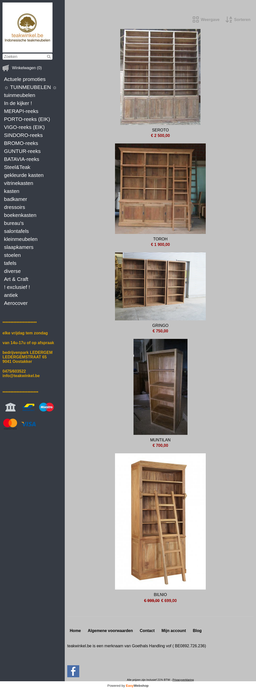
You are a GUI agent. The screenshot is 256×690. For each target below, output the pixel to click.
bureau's (14, 223)
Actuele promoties (25, 79)
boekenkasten (20, 215)
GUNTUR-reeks (22, 151)
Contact (147, 631)
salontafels (16, 231)
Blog (197, 631)
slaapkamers (19, 247)
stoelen (12, 255)
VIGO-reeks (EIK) (24, 127)
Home (75, 631)
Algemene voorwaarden (110, 631)
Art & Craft (16, 279)
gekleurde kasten (24, 175)
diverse (12, 271)
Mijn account (174, 631)
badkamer (15, 199)
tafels (10, 263)
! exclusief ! (17, 287)
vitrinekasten (18, 183)
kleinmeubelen (21, 239)
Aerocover (16, 303)
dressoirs (14, 207)
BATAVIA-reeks (21, 159)
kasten (11, 191)
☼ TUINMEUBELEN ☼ (30, 87)
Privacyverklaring (183, 679)
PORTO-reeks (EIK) (27, 119)
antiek (11, 295)
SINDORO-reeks (23, 135)
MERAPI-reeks (21, 111)
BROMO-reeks (21, 143)
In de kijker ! (18, 103)
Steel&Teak (17, 167)
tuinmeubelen (19, 95)
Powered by (128, 686)
